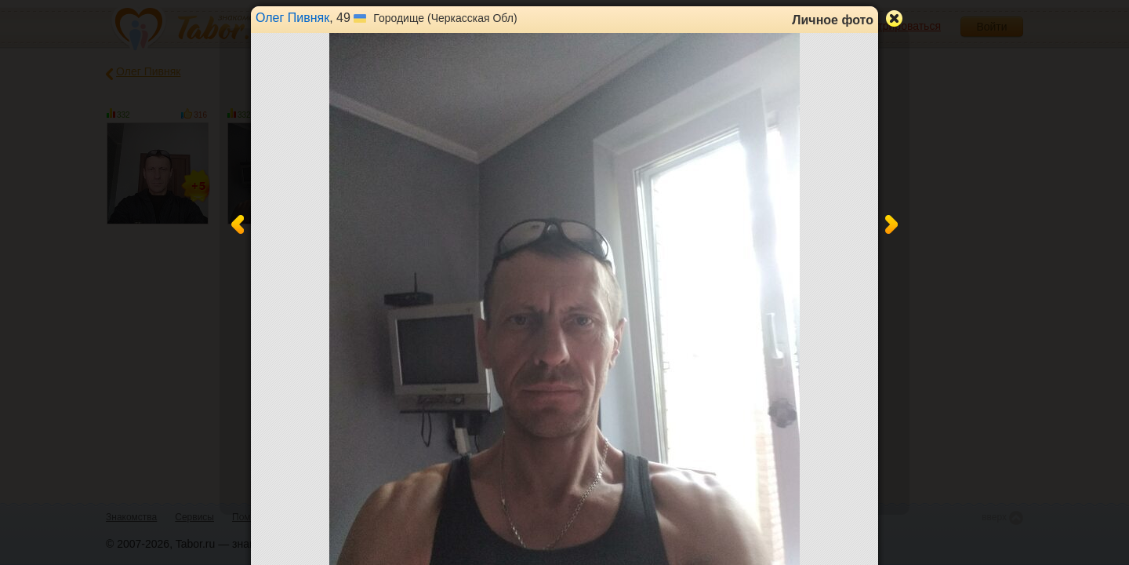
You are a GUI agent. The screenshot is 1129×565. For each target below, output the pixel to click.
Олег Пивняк (292, 17)
